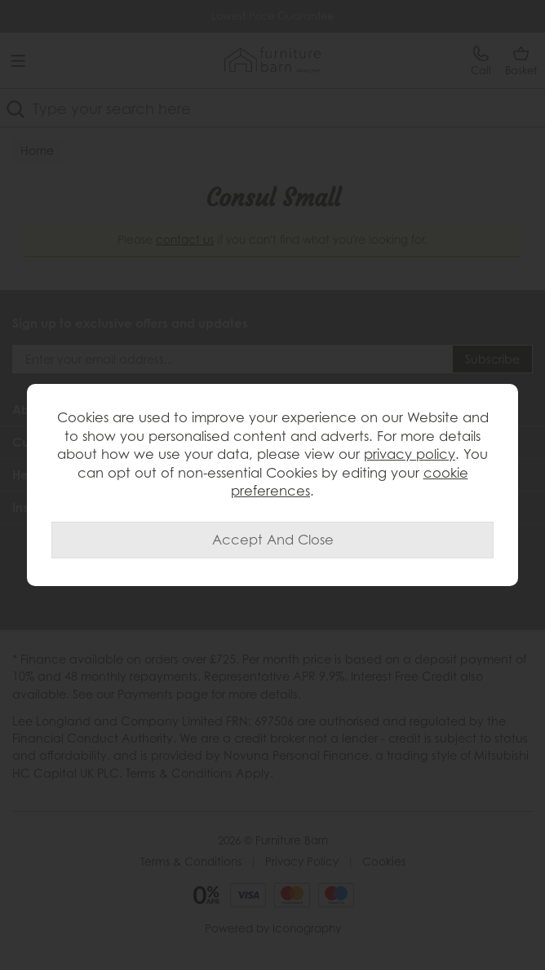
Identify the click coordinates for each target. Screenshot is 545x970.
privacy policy (409, 454)
